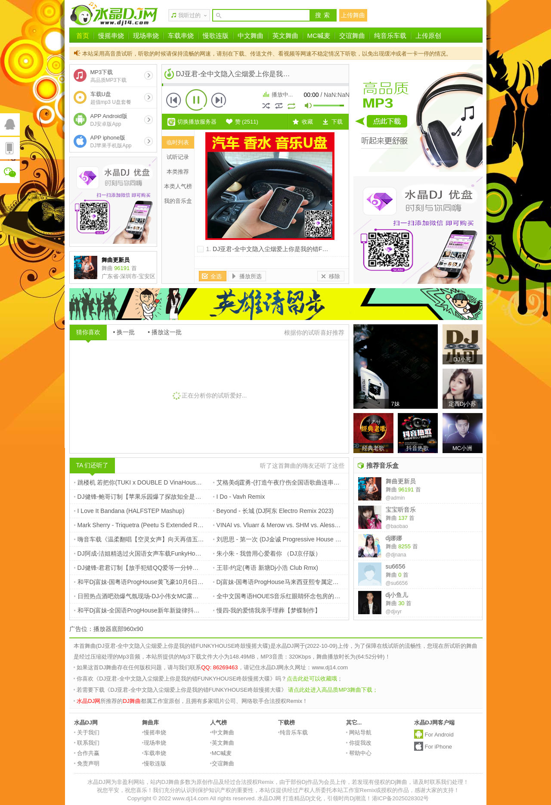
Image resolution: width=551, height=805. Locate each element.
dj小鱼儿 (397, 594)
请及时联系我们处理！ (441, 782)
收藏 (307, 121)
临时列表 (178, 142)
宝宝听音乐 (401, 509)
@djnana (396, 555)
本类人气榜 (178, 186)
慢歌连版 (216, 35)
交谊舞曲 (352, 35)
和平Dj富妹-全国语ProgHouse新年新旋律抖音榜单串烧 (149, 610)
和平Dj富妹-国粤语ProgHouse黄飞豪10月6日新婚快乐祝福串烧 (160, 581)
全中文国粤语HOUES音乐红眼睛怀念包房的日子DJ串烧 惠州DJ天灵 (306, 596)
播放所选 (250, 276)
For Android (439, 734)
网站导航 (359, 732)
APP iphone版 (111, 141)
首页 (82, 35)
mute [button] (308, 106)
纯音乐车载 (390, 35)
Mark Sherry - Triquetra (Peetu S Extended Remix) (143, 525)
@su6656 (397, 583)
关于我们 (87, 732)
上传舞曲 (353, 15)
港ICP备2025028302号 (400, 798)
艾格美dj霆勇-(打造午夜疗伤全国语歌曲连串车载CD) (284, 482)
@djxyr (394, 612)
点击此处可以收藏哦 (312, 678)
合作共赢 (87, 753)
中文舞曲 (250, 35)
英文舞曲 (285, 35)
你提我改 (359, 743)
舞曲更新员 (401, 481)
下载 (337, 121)
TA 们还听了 (92, 465)
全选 (216, 276)
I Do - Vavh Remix (239, 496)
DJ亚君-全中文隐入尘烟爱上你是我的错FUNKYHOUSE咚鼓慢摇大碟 (304, 249)
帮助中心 (359, 753)
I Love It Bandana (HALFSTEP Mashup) (129, 510)
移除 (334, 276)
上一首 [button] (174, 100)
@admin (395, 498)
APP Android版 (108, 120)
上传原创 (428, 35)
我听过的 (189, 15)
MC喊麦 (318, 35)
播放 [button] (196, 100)
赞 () (246, 121)
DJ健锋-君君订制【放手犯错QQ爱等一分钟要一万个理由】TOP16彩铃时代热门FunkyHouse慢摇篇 (208, 567)
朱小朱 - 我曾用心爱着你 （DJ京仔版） (267, 553)
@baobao (397, 526)
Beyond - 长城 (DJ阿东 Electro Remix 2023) (273, 510)
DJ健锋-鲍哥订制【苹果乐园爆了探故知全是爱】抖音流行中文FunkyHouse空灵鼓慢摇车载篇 (199, 496)
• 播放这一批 (165, 332)
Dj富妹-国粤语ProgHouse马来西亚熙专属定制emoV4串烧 (291, 581)
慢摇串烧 (111, 35)
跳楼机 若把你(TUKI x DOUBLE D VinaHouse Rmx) (144, 482)
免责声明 (87, 763)
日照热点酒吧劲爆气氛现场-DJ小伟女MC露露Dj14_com (150, 596)
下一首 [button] (218, 100)
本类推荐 (178, 171)
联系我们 (87, 743)
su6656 (396, 566)
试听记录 (178, 157)
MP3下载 (108, 76)
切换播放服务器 (197, 121)
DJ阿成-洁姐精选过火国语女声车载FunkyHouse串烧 (145, 553)
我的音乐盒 (178, 201)
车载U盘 (110, 98)
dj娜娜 (394, 538)
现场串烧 (146, 35)
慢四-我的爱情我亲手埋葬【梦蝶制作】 (267, 610)
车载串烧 (181, 35)
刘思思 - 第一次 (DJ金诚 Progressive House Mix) (280, 539)
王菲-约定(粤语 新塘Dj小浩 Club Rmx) (266, 567)
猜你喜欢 (88, 332)
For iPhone (438, 746)
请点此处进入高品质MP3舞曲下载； (333, 690)
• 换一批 (124, 332)
